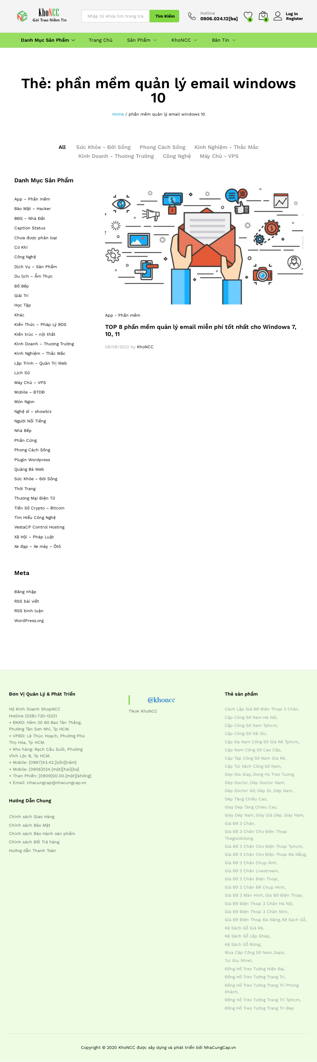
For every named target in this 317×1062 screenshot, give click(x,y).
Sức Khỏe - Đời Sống (103, 147)
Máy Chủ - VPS (219, 156)
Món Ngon (24, 401)
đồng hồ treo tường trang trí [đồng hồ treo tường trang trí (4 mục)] (255, 976)
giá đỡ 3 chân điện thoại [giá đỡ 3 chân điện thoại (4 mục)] (251, 878)
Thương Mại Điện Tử (34, 498)
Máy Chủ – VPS (30, 382)
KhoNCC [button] (181, 40)
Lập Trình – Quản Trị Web (40, 363)
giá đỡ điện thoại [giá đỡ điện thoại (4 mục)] (283, 895)
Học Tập (22, 305)
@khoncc (161, 700)
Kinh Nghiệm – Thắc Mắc (39, 353)
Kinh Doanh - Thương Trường (116, 156)
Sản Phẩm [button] (138, 40)
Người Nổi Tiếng (30, 421)
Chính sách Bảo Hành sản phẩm (42, 833)
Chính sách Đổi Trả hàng (34, 841)
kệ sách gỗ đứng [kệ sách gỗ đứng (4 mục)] (242, 944)
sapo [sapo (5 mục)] (279, 952)
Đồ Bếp (21, 286)
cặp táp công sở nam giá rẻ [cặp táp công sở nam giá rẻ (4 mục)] (255, 758)
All (62, 147)
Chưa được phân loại (35, 237)
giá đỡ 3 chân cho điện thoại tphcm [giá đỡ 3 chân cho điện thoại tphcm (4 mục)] (263, 846)
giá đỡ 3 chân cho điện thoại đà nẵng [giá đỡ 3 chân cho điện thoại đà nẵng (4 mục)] (265, 854)
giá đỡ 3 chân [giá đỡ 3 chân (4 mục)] (239, 823)
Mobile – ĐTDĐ (29, 392)
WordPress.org (28, 620)
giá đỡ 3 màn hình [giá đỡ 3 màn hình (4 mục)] (244, 895)
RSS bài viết (26, 601)
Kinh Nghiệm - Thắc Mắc (226, 147)
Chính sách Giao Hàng (31, 816)
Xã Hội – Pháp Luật (34, 536)
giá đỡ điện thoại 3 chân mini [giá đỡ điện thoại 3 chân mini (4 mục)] (256, 911)
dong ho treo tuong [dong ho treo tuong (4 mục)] (273, 774)
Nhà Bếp (23, 430)
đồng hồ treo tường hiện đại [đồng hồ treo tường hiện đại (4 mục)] (254, 968)
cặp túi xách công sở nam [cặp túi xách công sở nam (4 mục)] (252, 766)
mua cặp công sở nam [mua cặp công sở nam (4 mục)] (248, 952)
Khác (19, 314)
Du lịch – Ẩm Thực (33, 276)
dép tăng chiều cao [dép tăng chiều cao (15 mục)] (245, 799)
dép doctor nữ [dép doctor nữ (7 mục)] (240, 790)
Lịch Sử (22, 372)
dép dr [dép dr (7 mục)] (264, 790)
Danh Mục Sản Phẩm (45, 40)
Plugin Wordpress (32, 459)
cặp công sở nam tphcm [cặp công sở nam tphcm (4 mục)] (251, 725)
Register (294, 18)
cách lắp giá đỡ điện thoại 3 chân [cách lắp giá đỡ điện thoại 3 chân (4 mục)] (261, 709)
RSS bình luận (28, 610)
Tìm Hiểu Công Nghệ (35, 517)
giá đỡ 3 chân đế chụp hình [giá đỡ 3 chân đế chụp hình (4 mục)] (255, 887)
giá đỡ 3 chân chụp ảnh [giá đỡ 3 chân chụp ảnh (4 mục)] (250, 862)
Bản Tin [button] (220, 40)
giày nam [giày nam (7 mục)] (293, 815)
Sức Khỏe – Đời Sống (35, 478)
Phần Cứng (25, 440)
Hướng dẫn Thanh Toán (32, 850)
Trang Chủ (101, 40)
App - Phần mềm (122, 315)
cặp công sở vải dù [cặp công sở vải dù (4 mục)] (245, 733)
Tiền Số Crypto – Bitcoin (39, 508)
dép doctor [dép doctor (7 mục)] (236, 782)
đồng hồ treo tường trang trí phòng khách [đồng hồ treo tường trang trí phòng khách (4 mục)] (262, 988)
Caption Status (29, 228)
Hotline (207, 13)
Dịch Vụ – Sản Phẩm (35, 266)
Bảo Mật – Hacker (32, 208)
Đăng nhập (25, 591)
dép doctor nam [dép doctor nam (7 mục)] (267, 782)
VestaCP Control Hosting (39, 527)
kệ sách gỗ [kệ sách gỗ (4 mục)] (293, 919)
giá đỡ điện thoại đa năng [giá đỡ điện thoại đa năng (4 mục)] (252, 919)
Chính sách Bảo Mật (29, 825)
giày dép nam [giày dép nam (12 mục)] (239, 815)
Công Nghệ (177, 156)
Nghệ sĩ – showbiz (32, 411)
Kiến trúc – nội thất (34, 334)
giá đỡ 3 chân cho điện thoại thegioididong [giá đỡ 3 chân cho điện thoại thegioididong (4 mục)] (256, 834)
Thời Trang (24, 488)
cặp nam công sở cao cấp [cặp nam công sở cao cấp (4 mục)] (252, 749)
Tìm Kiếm (165, 16)
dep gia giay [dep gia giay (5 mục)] (238, 774)
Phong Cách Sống (162, 147)
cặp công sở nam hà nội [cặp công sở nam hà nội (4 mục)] (251, 717)
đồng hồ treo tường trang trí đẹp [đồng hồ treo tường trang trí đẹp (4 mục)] (259, 1008)
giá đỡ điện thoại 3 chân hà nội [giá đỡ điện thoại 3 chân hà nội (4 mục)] (258, 903)
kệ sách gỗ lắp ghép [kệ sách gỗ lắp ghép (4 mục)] (247, 936)
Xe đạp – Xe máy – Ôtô (37, 546)
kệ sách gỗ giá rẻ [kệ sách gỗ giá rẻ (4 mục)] (244, 928)
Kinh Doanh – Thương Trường (44, 343)
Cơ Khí (21, 247)
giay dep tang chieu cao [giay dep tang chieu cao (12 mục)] (250, 807)
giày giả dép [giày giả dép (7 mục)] (269, 815)
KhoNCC (145, 346)
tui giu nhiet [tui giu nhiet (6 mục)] (238, 960)
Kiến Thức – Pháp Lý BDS (40, 324)
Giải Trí (21, 295)
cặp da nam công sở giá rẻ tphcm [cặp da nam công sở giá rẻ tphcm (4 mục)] (261, 741)
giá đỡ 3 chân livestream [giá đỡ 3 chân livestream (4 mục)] (251, 870)
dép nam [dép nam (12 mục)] (283, 790)
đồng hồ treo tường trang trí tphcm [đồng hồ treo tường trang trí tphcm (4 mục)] (262, 999)
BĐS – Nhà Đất (29, 218)
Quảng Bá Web (29, 469)
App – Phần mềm (32, 199)
